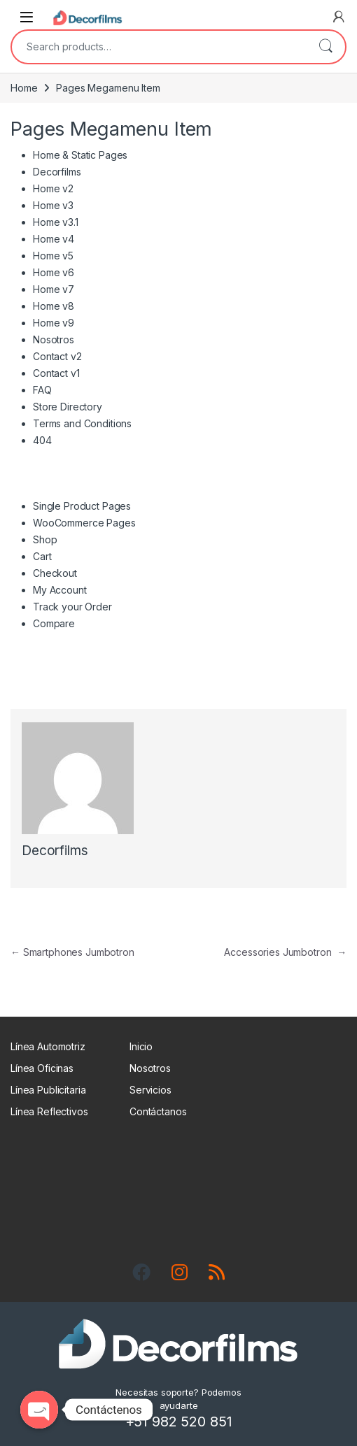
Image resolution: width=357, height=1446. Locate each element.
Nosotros (53, 339)
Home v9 (53, 323)
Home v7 (53, 289)
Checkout (55, 573)
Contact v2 (57, 356)
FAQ (42, 390)
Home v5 (53, 256)
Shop (45, 539)
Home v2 (53, 188)
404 (42, 440)
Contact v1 (56, 373)
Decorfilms (57, 172)
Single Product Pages (82, 506)
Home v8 (53, 306)
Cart (42, 556)
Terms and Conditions (82, 423)
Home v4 (53, 239)
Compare (54, 623)
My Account (60, 590)
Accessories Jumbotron (285, 952)
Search (325, 47)
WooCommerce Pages (84, 523)
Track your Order (72, 607)
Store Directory (67, 407)
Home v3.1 (55, 222)
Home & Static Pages (80, 155)
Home (23, 88)
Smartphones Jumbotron (72, 952)
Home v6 (53, 272)
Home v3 (53, 205)
